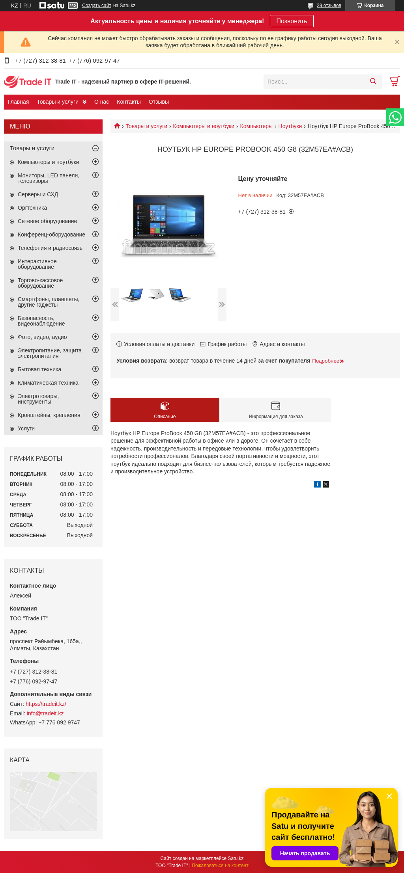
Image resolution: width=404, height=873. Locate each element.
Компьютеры (256, 126)
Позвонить (291, 21)
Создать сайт (96, 5)
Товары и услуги (58, 102)
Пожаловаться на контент (220, 865)
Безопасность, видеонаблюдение (41, 321)
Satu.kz (235, 858)
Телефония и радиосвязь (50, 248)
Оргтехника (32, 208)
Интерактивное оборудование (37, 264)
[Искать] (373, 81)
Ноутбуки (290, 126)
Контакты (128, 102)
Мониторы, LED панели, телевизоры (48, 178)
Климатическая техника (48, 383)
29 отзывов (329, 5)
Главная (18, 102)
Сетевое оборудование (47, 221)
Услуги (26, 428)
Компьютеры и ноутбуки (204, 126)
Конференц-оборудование (51, 234)
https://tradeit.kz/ (46, 704)
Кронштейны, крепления (49, 415)
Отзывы (159, 102)
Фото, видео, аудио (42, 337)
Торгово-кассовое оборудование (40, 283)
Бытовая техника (39, 369)
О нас (101, 102)
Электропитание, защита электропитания (50, 353)
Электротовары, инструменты (38, 399)
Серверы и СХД (38, 194)
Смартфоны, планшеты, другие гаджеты (48, 302)
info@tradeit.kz (45, 713)
